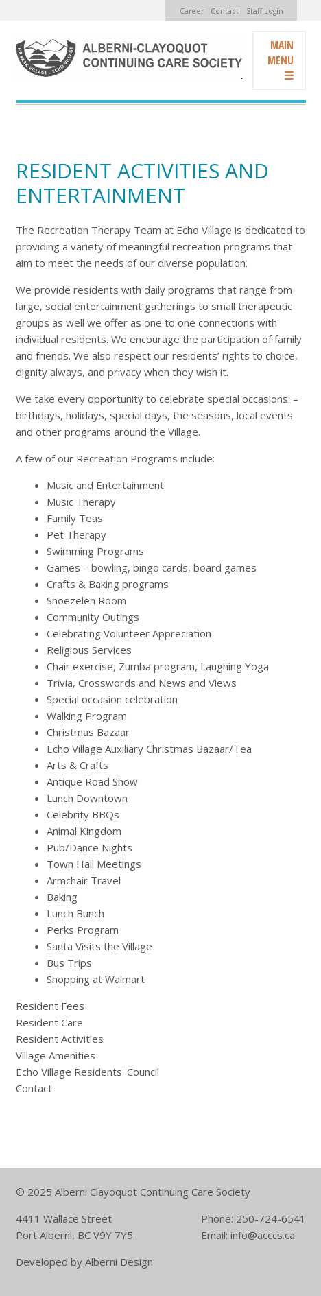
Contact (225, 11)
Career (192, 11)
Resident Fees (50, 1006)
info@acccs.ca (262, 1235)
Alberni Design (119, 1262)
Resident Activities (60, 1039)
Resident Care (49, 1022)
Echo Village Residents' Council (87, 1072)
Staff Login (264, 11)
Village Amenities (55, 1055)
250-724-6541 (271, 1218)
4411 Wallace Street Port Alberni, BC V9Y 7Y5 (74, 1227)
